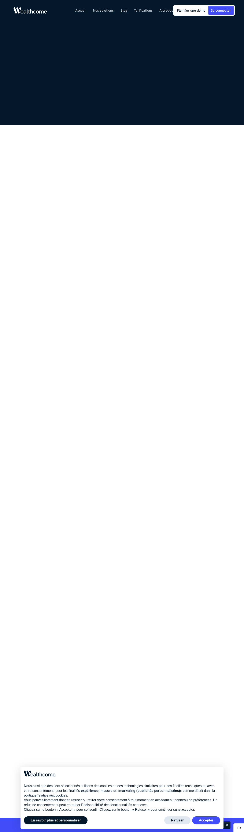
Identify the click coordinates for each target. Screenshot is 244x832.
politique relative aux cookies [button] (45, 805)
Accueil (80, 10)
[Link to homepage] (30, 10)
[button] (103, 10)
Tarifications (143, 10)
